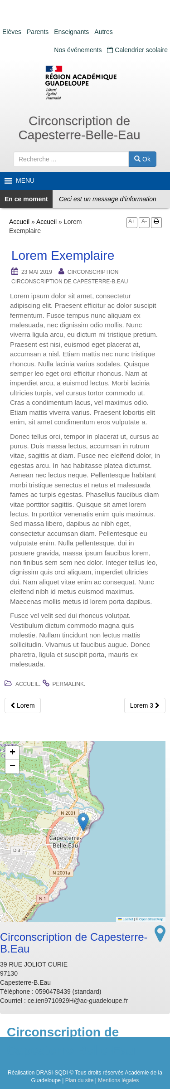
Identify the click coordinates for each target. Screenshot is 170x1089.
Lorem (22, 705)
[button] (83, 822)
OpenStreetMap (151, 919)
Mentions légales (118, 1080)
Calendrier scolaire (137, 49)
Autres (103, 31)
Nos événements (78, 49)
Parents (38, 31)
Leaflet (125, 919)
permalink (68, 684)
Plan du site (79, 1080)
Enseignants (71, 31)
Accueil (19, 221)
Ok (142, 159)
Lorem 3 (145, 705)
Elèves (11, 31)
